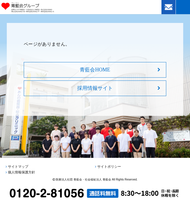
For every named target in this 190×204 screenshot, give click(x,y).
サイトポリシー (109, 167)
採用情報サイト (95, 88)
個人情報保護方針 (21, 172)
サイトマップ (18, 167)
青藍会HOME (95, 70)
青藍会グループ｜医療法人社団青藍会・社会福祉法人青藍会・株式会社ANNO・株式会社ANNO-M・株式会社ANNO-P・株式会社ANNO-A (35, 7)
